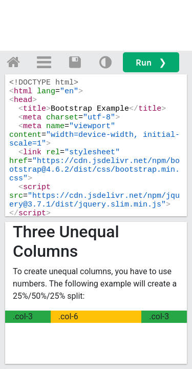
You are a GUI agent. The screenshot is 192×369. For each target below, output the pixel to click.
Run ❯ (151, 62)
